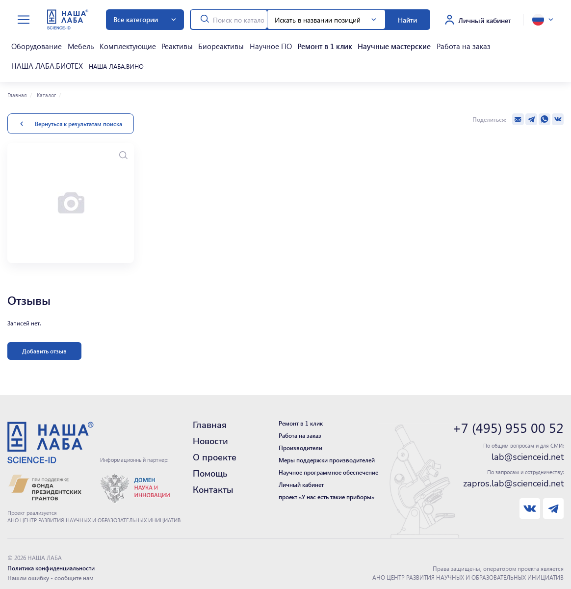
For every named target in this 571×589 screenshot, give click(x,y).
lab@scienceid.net (528, 447)
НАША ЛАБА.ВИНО (35, 58)
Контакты (213, 479)
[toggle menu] (23, 20)
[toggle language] (542, 20)
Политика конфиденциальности (51, 558)
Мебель (70, 43)
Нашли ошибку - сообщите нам (50, 567)
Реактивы (154, 43)
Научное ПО (235, 43)
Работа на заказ (406, 43)
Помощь (210, 463)
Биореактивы (192, 43)
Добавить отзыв (44, 341)
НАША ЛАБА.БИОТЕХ (466, 43)
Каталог (45, 84)
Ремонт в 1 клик (284, 43)
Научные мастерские (345, 43)
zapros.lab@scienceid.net (513, 473)
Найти (407, 19)
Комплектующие (111, 43)
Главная (17, 84)
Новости (210, 431)
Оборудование (32, 43)
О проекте (214, 447)
